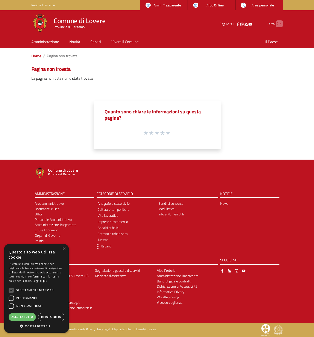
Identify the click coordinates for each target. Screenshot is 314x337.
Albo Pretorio (166, 270)
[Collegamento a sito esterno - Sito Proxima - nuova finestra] (265, 330)
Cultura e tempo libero (113, 209)
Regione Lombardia (43, 5)
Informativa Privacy (171, 291)
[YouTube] (244, 23)
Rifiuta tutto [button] (51, 317)
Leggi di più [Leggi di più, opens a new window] (40, 281)
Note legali (103, 329)
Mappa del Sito (121, 329)
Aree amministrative (49, 203)
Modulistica (166, 208)
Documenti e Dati (47, 208)
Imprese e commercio (113, 221)
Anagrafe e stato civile (114, 203)
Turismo (103, 239)
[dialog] (36, 288)
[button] (103, 246)
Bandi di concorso (170, 203)
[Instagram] (236, 23)
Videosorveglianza (169, 302)
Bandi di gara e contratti (174, 281)
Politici (39, 240)
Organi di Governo (47, 235)
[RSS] (240, 23)
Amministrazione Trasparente (55, 224)
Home (36, 56)
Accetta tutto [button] (22, 317)
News (224, 203)
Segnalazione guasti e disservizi (117, 270)
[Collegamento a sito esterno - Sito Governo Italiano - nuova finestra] (278, 330)
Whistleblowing (168, 297)
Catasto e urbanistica (113, 233)
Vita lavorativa (108, 215)
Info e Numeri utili (171, 214)
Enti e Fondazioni (47, 230)
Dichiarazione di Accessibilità (177, 286)
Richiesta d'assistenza (110, 275)
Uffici (38, 214)
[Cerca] (278, 24)
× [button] (63, 248)
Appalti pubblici (108, 227)
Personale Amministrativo (53, 219)
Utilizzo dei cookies (144, 329)
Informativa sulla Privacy (79, 329)
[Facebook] (232, 23)
